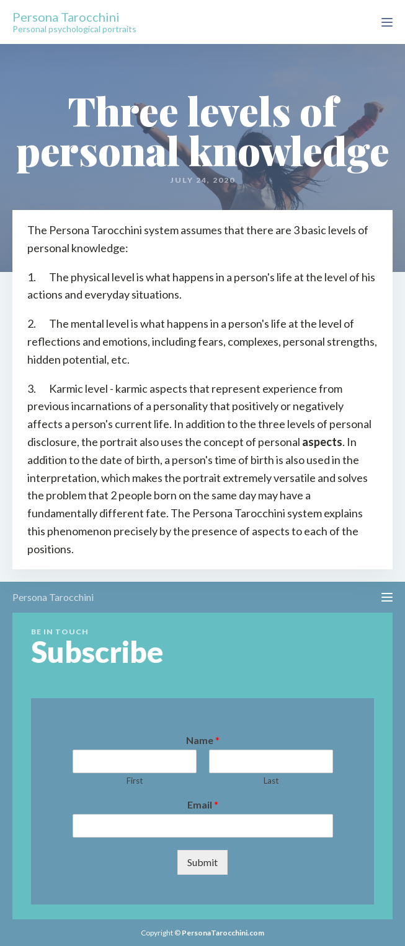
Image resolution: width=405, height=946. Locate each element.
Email (202, 804)
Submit (202, 862)
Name (203, 740)
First (135, 781)
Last (271, 781)
